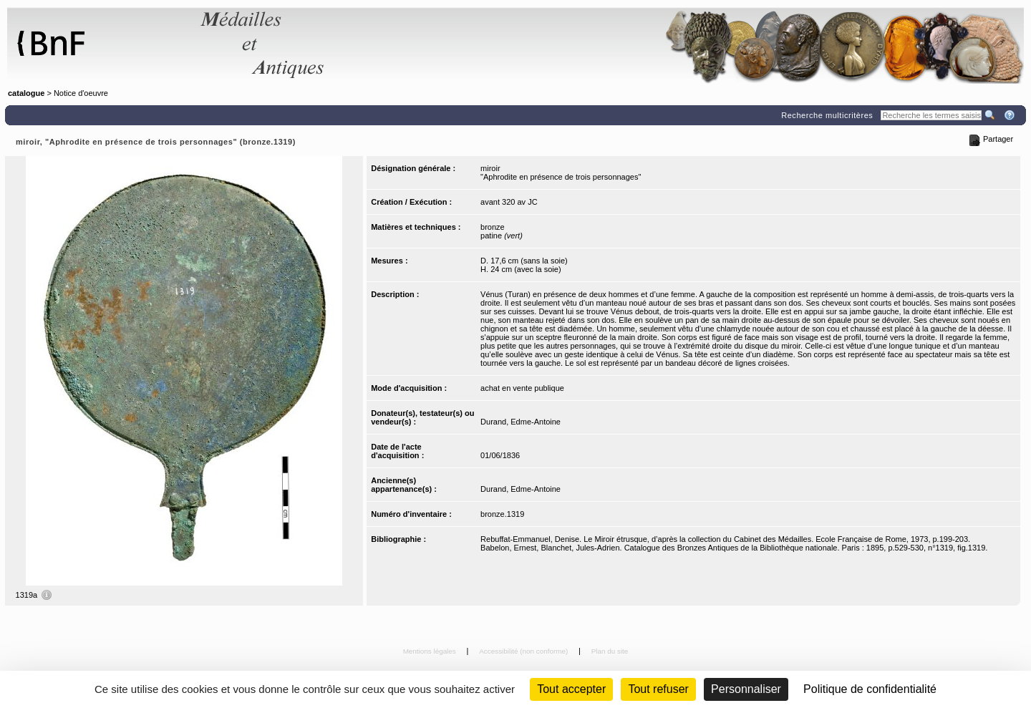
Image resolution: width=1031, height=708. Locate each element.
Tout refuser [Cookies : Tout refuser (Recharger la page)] (658, 689)
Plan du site (610, 651)
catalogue (26, 93)
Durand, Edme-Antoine (520, 421)
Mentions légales (430, 651)
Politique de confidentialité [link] (869, 689)
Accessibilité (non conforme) (524, 651)
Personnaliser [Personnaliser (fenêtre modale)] (746, 689)
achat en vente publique (522, 388)
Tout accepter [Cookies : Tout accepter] (571, 689)
